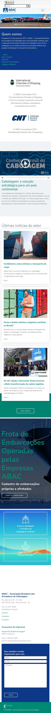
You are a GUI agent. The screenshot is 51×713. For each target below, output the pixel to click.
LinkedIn (5, 613)
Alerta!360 (9, 705)
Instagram (5, 616)
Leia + (6, 280)
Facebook (5, 620)
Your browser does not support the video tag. (20, 577)
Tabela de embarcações (14, 495)
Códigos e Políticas (9, 64)
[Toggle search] (9, 2)
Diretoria (5, 59)
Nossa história (7, 57)
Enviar (11, 695)
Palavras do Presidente (10, 62)
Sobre (5, 55)
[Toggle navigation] (43, 10)
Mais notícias (25, 411)
